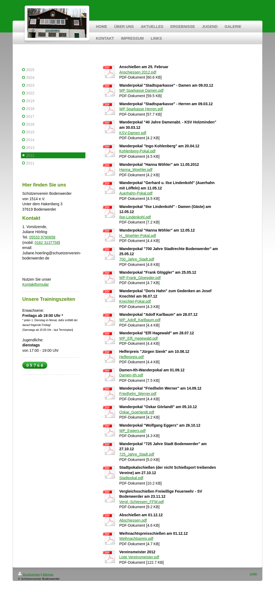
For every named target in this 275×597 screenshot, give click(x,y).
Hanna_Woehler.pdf (136, 169)
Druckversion (29, 574)
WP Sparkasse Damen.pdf (141, 90)
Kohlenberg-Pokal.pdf (137, 151)
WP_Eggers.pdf (132, 430)
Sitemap (47, 574)
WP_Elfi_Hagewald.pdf (138, 338)
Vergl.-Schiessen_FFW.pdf (141, 502)
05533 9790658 (42, 237)
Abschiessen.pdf (133, 520)
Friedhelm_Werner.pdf (137, 393)
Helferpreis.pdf (131, 357)
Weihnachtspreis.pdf (136, 538)
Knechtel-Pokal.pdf (135, 301)
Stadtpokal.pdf (131, 478)
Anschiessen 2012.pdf (137, 72)
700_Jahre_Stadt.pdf (136, 259)
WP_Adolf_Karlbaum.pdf (139, 320)
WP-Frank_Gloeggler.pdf (140, 278)
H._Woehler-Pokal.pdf (137, 235)
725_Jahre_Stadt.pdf (136, 454)
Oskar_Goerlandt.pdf (136, 412)
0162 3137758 (47, 242)
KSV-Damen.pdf (132, 133)
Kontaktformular (35, 284)
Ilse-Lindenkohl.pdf (135, 217)
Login (253, 573)
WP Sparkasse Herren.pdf (141, 109)
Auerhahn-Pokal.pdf (136, 193)
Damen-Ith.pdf (131, 375)
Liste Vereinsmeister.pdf (139, 557)
